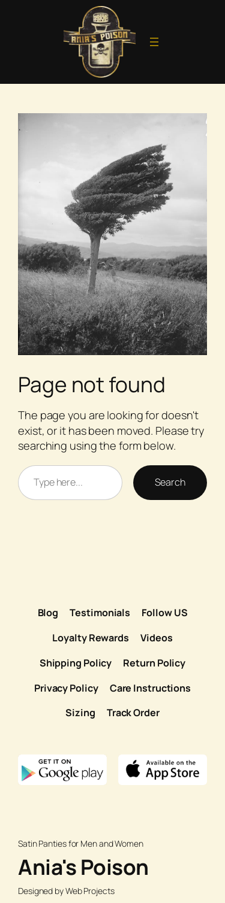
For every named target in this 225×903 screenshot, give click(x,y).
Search (170, 482)
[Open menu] (154, 42)
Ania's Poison (83, 867)
